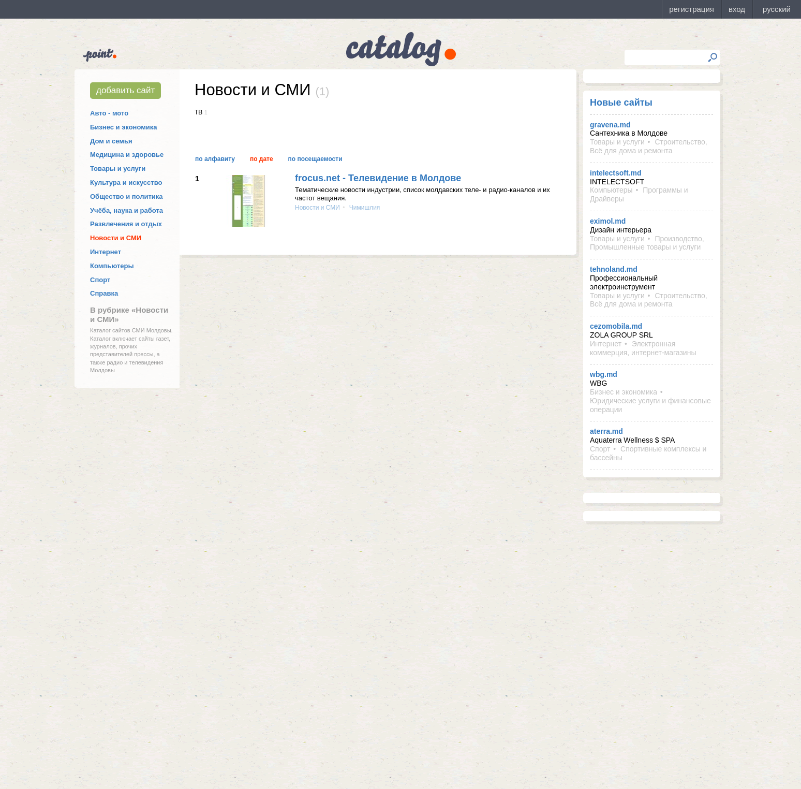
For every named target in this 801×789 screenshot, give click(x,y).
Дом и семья (111, 141)
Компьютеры (112, 266)
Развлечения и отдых (126, 224)
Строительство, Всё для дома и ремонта (648, 146)
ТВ (198, 112)
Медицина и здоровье (127, 154)
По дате (261, 159)
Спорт (100, 280)
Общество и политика (126, 196)
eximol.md (608, 221)
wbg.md (603, 374)
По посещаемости (315, 159)
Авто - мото (109, 113)
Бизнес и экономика (123, 127)
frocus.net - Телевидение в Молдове (378, 178)
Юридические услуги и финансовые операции (650, 405)
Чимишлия (364, 207)
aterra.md (606, 431)
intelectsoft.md (616, 173)
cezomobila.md (616, 326)
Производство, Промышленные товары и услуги (647, 243)
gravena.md (610, 125)
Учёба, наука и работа (126, 210)
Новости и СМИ (115, 238)
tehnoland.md (613, 269)
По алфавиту (215, 159)
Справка (104, 293)
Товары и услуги (117, 168)
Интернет (105, 252)
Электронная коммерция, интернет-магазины (643, 348)
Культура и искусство (126, 182)
